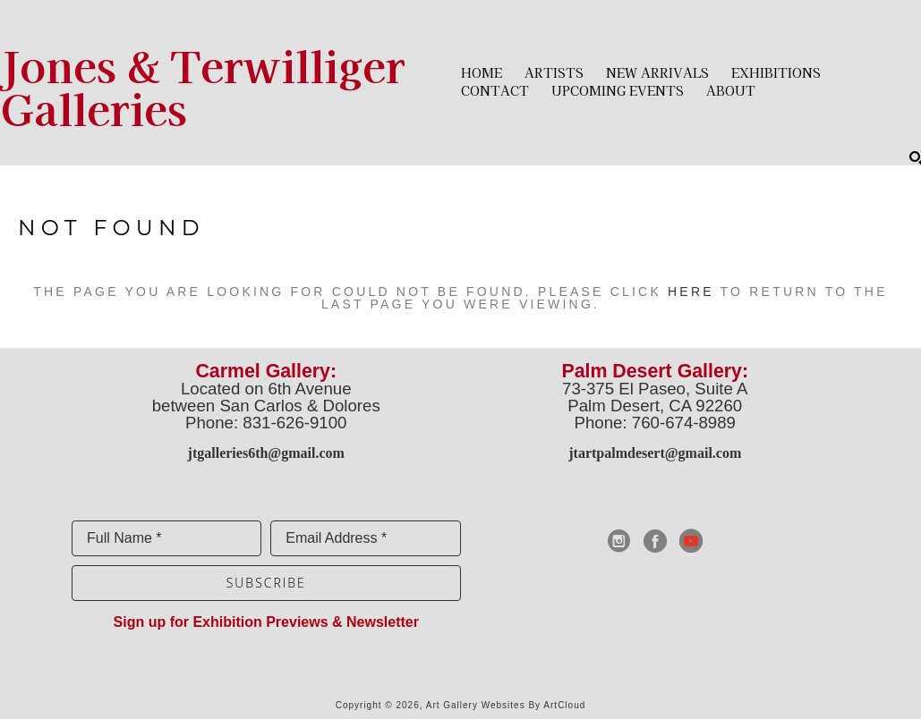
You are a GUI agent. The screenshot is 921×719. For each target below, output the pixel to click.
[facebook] (655, 541)
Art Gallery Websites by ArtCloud (506, 705)
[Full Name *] (166, 538)
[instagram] (619, 541)
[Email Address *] (365, 538)
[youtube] (691, 541)
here (691, 291)
